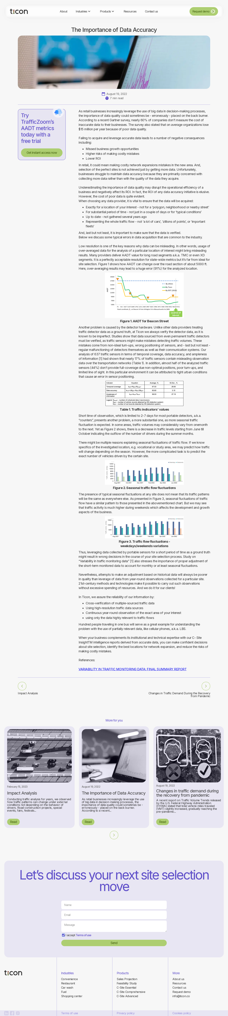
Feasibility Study (127, 983)
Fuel (63, 991)
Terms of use (83, 935)
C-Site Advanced (127, 996)
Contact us (179, 987)
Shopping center (71, 996)
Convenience (69, 979)
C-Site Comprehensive (131, 991)
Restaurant (68, 983)
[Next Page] (114, 835)
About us (178, 979)
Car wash (67, 987)
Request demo (181, 991)
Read (13, 822)
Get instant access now (42, 152)
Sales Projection (127, 979)
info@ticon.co (181, 996)
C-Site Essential (126, 987)
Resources (179, 983)
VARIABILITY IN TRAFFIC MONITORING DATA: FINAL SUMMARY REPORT (132, 669)
